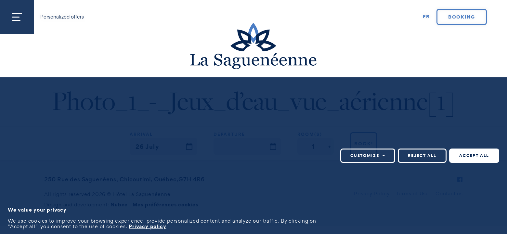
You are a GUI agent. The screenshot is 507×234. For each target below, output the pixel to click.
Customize (367, 155)
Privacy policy (147, 226)
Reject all (422, 155)
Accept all (474, 155)
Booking (461, 17)
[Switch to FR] (426, 17)
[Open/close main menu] (17, 17)
